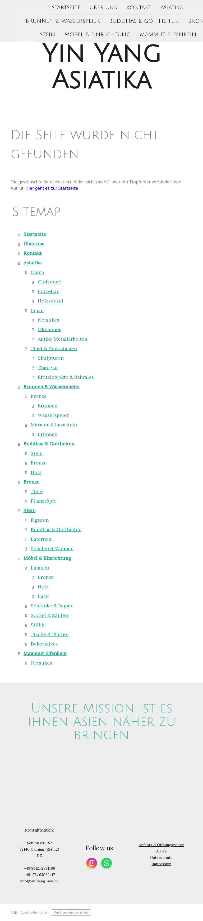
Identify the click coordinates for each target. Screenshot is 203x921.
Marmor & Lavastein (54, 425)
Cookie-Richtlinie (34, 912)
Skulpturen (51, 358)
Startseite (50, 7)
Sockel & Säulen (49, 615)
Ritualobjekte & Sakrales (66, 377)
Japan (37, 310)
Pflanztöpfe (43, 501)
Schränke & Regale (52, 606)
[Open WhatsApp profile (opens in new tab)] (106, 863)
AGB (14, 912)
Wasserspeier (53, 415)
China (37, 272)
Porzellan (48, 291)
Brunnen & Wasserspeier (47, 21)
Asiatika (156, 7)
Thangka (48, 367)
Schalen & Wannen (52, 548)
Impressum (161, 863)
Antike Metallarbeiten (62, 339)
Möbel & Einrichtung (82, 35)
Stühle (38, 625)
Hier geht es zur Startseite (51, 188)
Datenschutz (161, 857)
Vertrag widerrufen (71, 912)
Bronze (183, 21)
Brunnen (47, 406)
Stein (31, 35)
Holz (36, 472)
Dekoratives (44, 644)
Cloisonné (49, 282)
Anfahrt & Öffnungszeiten (161, 844)
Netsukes (48, 320)
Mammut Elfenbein (152, 35)
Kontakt (122, 7)
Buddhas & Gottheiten (128, 21)
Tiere (37, 491)
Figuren (40, 520)
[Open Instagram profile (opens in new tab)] (91, 863)
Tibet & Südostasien (54, 348)
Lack (43, 596)
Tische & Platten (49, 634)
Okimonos (49, 329)
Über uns (87, 7)
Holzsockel (50, 301)
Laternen (41, 539)
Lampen (40, 568)
